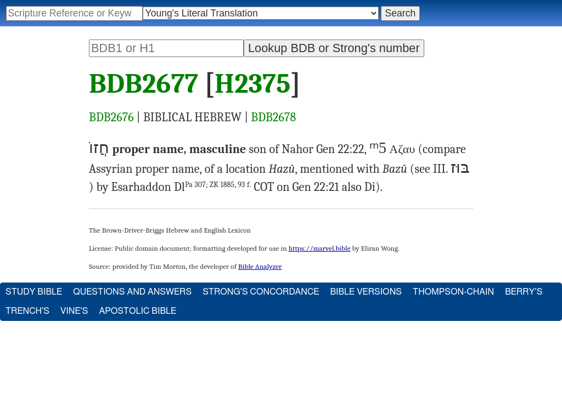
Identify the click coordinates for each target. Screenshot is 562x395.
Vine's (74, 311)
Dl (212, 187)
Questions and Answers (132, 291)
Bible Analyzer (260, 266)
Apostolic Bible (137, 311)
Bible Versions (366, 291)
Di (369, 187)
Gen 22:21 (316, 187)
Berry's (523, 291)
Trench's (27, 311)
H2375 (252, 84)
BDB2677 (143, 84)
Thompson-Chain (453, 291)
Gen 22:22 (340, 149)
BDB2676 (111, 117)
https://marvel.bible (320, 248)
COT (264, 187)
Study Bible (33, 291)
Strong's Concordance (261, 291)
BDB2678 (273, 117)
